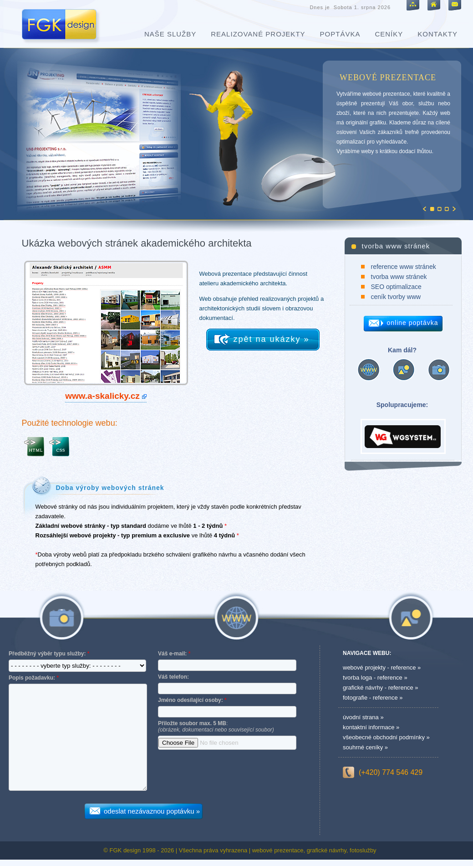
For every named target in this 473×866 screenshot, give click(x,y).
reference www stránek (403, 266)
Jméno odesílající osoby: (190, 700)
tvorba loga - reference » (375, 677)
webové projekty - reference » (382, 667)
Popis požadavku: (32, 678)
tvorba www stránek (399, 276)
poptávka (340, 34)
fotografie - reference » (373, 697)
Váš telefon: (173, 677)
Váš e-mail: (172, 653)
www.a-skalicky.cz (102, 396)
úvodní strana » (363, 717)
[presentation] (227, 775)
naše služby (170, 34)
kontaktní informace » (371, 727)
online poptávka (412, 322)
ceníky (389, 34)
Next (454, 208)
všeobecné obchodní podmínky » (386, 737)
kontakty (437, 34)
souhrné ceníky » (365, 747)
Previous (424, 208)
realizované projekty (258, 34)
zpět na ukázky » (272, 339)
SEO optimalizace (396, 286)
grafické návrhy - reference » (380, 687)
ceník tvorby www (396, 296)
